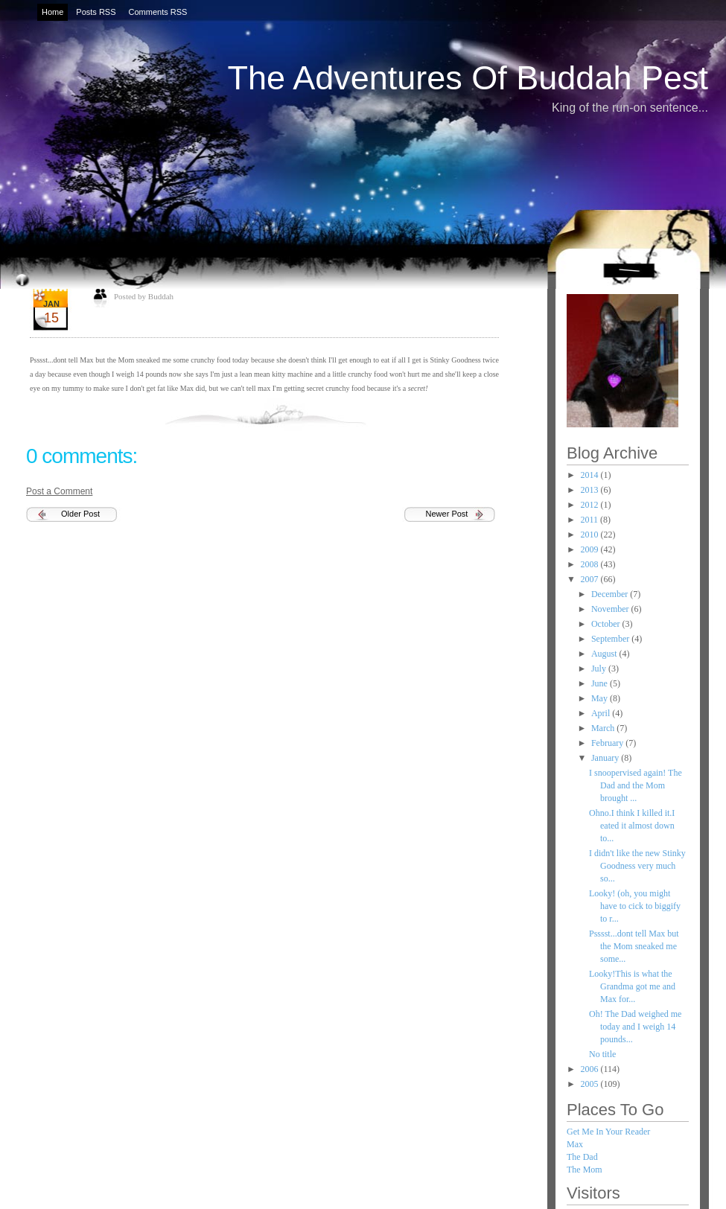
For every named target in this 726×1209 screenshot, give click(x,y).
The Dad (582, 1157)
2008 (591, 564)
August (605, 653)
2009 (591, 549)
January (606, 758)
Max (575, 1144)
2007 (591, 579)
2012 (591, 505)
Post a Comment (59, 491)
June (600, 683)
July (599, 668)
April (601, 713)
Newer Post (447, 513)
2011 (591, 519)
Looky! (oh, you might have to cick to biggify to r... (635, 906)
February (608, 743)
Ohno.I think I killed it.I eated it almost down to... (632, 825)
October (606, 624)
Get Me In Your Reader (608, 1131)
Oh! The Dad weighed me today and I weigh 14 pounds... (635, 1026)
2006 (591, 1069)
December (610, 594)
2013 (591, 490)
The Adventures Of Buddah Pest (468, 78)
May (600, 698)
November (611, 609)
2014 (591, 475)
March (604, 728)
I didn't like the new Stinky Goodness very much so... (637, 866)
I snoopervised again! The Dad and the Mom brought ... (635, 785)
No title (602, 1054)
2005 (591, 1084)
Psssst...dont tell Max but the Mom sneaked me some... (634, 946)
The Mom (584, 1169)
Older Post (80, 513)
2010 (591, 534)
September (611, 639)
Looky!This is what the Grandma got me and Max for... (632, 986)
